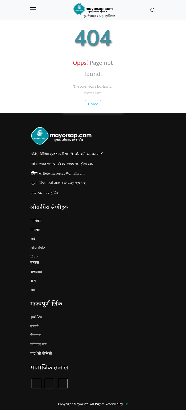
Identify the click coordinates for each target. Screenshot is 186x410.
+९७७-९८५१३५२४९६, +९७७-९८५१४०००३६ (66, 164)
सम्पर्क (34, 326)
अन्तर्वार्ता (36, 272)
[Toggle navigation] (153, 10)
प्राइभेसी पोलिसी (41, 354)
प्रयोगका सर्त (38, 345)
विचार (34, 257)
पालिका (35, 221)
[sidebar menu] (33, 10)
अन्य (33, 281)
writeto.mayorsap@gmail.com (62, 173)
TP (126, 404)
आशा (33, 290)
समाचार (35, 230)
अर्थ (32, 239)
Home (93, 104)
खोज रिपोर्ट (37, 248)
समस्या (34, 263)
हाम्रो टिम (36, 317)
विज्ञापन (35, 335)
